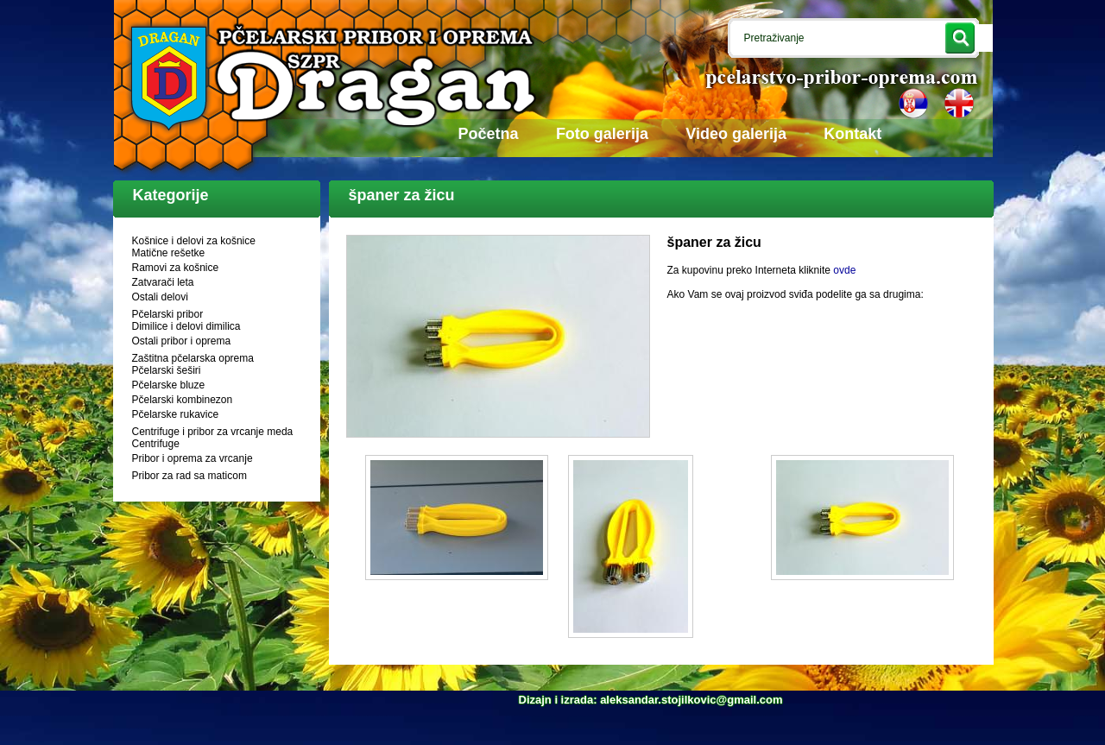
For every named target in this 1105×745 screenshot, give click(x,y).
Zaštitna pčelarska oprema (193, 358)
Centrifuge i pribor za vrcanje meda (213, 432)
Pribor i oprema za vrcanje (192, 458)
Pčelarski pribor (168, 314)
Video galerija (735, 133)
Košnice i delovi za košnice (194, 241)
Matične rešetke (168, 253)
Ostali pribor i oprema (181, 341)
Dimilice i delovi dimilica (186, 326)
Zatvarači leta (163, 282)
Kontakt (852, 133)
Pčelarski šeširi (166, 370)
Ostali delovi (160, 297)
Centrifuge (156, 444)
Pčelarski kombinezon (182, 400)
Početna (488, 133)
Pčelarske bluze (168, 385)
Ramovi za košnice (175, 268)
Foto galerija (602, 133)
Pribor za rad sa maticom (189, 476)
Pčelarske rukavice (175, 414)
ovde (844, 270)
